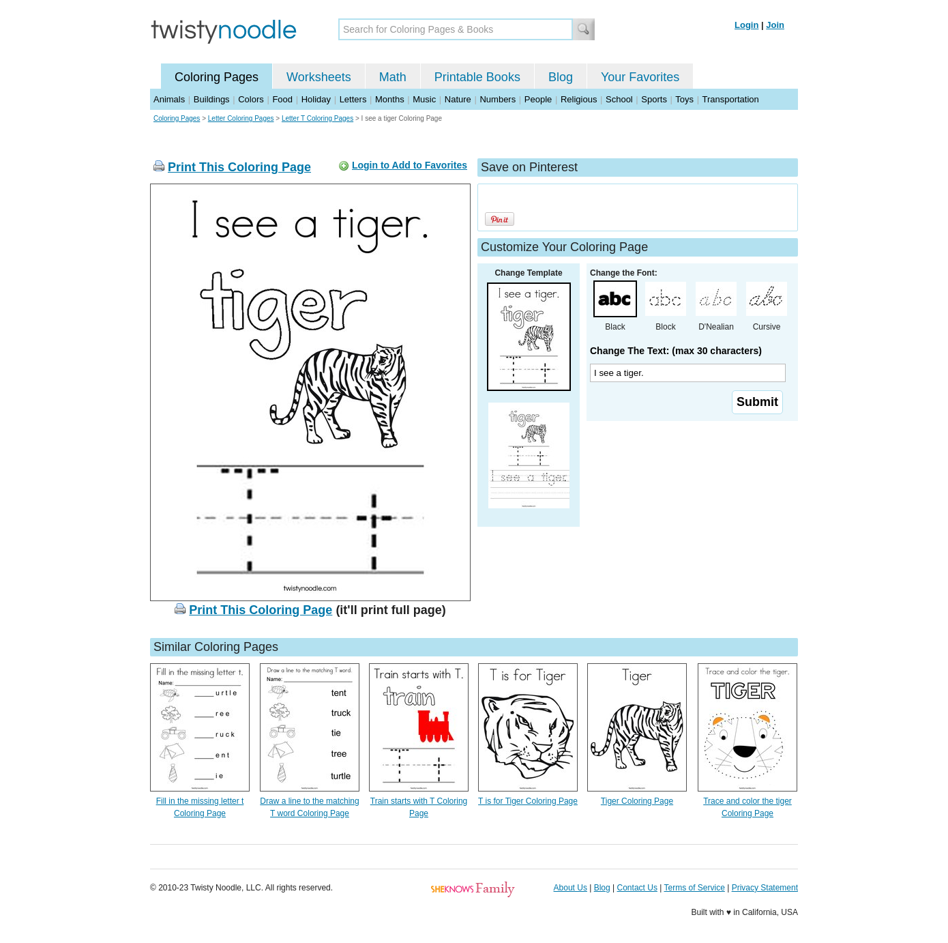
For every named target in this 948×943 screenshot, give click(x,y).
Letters (353, 99)
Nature (458, 99)
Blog (560, 77)
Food (282, 99)
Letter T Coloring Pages (317, 118)
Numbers (497, 99)
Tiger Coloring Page (637, 801)
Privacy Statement (765, 888)
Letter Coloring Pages (241, 118)
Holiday (316, 99)
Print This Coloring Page (239, 167)
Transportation (730, 99)
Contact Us (637, 888)
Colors (251, 99)
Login (746, 25)
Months (389, 99)
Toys (684, 99)
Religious (579, 99)
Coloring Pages (216, 77)
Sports (654, 99)
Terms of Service (694, 888)
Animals (169, 99)
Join (775, 25)
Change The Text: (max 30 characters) (676, 350)
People (538, 99)
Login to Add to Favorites (409, 165)
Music (424, 99)
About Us (570, 888)
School (619, 99)
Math (392, 77)
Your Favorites (640, 77)
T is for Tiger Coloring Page (528, 801)
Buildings (212, 99)
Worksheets (318, 77)
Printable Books (477, 77)
